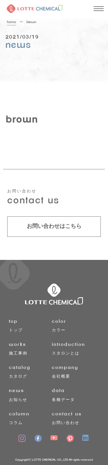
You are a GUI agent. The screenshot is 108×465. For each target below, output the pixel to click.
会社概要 (73, 371)
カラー (73, 325)
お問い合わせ (73, 417)
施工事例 (30, 348)
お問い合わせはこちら (54, 226)
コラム (30, 417)
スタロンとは (73, 348)
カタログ (30, 371)
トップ (30, 325)
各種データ (73, 394)
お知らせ (30, 394)
